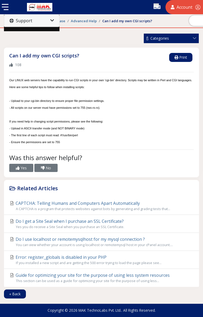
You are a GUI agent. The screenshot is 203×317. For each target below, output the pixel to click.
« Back (15, 293)
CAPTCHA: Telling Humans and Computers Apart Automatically (101, 205)
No (46, 167)
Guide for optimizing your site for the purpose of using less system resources (101, 277)
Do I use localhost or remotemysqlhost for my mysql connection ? (101, 241)
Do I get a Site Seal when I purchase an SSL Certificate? (101, 223)
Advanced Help (84, 21)
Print (180, 57)
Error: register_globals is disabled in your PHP (101, 259)
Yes (21, 167)
